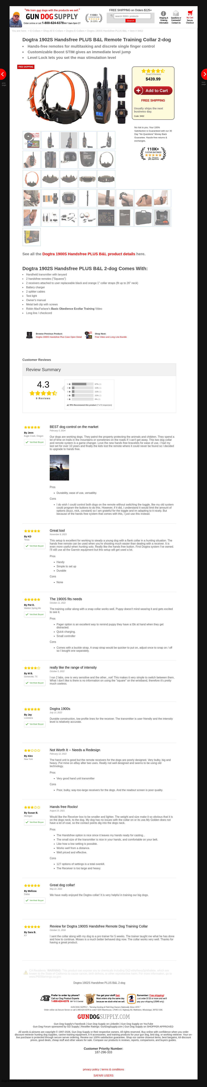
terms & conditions (113, 1069)
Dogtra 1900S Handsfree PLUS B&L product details (88, 254)
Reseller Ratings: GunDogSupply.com (102, 1026)
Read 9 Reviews (153, 74)
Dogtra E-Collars (75, 30)
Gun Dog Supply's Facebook (69, 1023)
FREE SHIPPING (119, 10)
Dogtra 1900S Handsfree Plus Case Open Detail (59, 337)
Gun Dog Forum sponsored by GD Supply (56, 1026)
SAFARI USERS (103, 1075)
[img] (153, 70)
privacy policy (91, 1069)
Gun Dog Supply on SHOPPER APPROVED (149, 1026)
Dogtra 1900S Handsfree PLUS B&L (107, 30)
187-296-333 (103, 1052)
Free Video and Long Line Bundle (111, 337)
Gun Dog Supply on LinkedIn (103, 1023)
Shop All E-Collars (53, 30)
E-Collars (35, 30)
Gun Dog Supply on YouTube (137, 1023)
